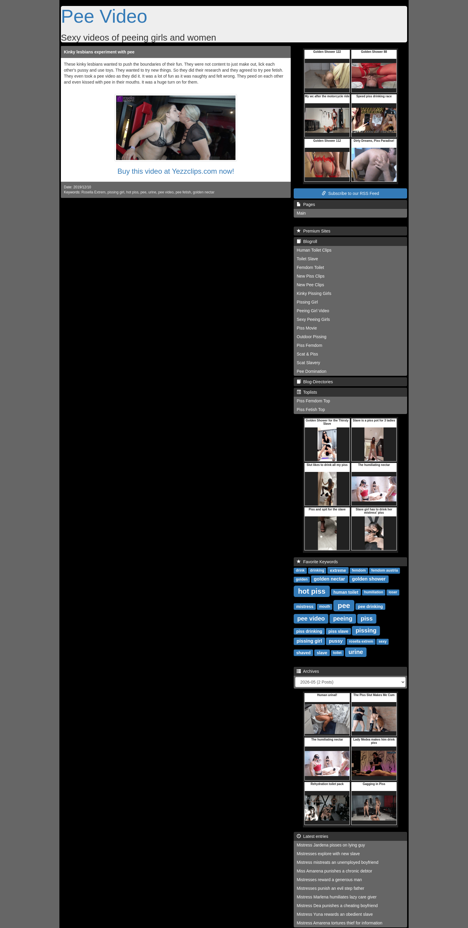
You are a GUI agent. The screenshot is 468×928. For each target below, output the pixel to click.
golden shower (369, 578)
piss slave (338, 631)
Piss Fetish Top (311, 409)
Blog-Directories (315, 381)
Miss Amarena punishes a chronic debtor (334, 871)
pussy (336, 641)
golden (301, 579)
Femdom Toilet (310, 267)
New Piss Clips (310, 276)
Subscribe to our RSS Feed (350, 193)
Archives (308, 671)
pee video (166, 192)
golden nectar (203, 192)
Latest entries (312, 836)
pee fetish (183, 192)
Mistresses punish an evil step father (330, 888)
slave (322, 652)
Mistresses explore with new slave (328, 853)
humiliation (373, 592)
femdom (359, 570)
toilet (337, 653)
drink (300, 570)
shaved (303, 652)
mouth (324, 606)
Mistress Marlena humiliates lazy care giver (337, 897)
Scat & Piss (307, 354)
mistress (304, 606)
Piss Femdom (309, 345)
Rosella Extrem (93, 192)
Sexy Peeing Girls (313, 319)
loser (393, 592)
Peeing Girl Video (313, 310)
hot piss (132, 192)
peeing (342, 618)
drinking (317, 570)
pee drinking (370, 606)
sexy (383, 641)
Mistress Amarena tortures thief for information (339, 923)
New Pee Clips (310, 284)
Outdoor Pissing (312, 336)
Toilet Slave (307, 258)
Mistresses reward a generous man (329, 879)
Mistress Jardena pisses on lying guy (331, 845)
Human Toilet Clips (314, 250)
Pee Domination (312, 371)
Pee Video (104, 16)
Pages (306, 204)
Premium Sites (313, 231)
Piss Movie (307, 328)
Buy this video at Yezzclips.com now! (176, 171)
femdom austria (384, 570)
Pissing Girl (307, 302)
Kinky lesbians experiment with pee (99, 52)
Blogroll (307, 241)
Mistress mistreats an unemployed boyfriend (337, 862)
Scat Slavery (308, 362)
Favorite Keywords (317, 561)
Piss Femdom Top (313, 400)
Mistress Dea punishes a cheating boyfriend (337, 905)
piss (367, 618)
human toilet (345, 592)
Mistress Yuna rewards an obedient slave (335, 914)
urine (152, 192)
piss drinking (309, 631)
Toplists (307, 392)
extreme (338, 570)
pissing (365, 630)
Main (301, 213)
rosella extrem (361, 641)
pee (143, 192)
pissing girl (115, 192)
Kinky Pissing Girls (314, 293)
